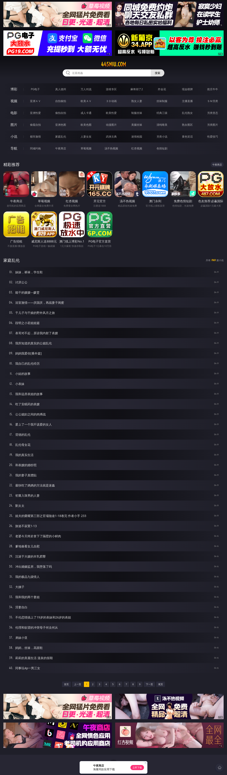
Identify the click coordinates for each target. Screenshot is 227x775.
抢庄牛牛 (212, 89)
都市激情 (35, 136)
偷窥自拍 (35, 125)
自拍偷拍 (60, 101)
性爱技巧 (212, 136)
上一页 (77, 684)
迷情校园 (136, 136)
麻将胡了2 (136, 89)
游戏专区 (111, 89)
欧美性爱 (111, 113)
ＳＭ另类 (212, 101)
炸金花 (162, 89)
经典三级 (162, 113)
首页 (66, 684)
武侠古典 (111, 136)
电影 (14, 112)
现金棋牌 (187, 89)
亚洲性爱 (35, 113)
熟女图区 (187, 125)
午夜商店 (60, 148)
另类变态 (212, 113)
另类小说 (162, 136)
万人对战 (86, 89)
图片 (14, 124)
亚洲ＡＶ (35, 101)
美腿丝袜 (136, 125)
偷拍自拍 (60, 113)
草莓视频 (86, 148)
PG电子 (35, 89)
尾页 (160, 684)
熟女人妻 (136, 101)
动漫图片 (111, 125)
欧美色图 (86, 125)
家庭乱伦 (60, 136)
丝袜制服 (162, 101)
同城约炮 (35, 148)
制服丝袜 (136, 113)
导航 (14, 148)
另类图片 (212, 125)
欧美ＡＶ (86, 101)
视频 (14, 101)
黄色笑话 (187, 136)
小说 (14, 136)
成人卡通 (86, 113)
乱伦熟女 (187, 113)
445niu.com (113, 64)
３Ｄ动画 (111, 101)
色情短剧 (162, 148)
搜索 (157, 73)
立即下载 (137, 767)
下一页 (149, 684)
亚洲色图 (60, 125)
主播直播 (187, 101)
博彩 (14, 89)
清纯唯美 (162, 125)
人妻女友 (86, 136)
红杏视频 (136, 148)
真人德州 (60, 89)
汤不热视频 (111, 148)
